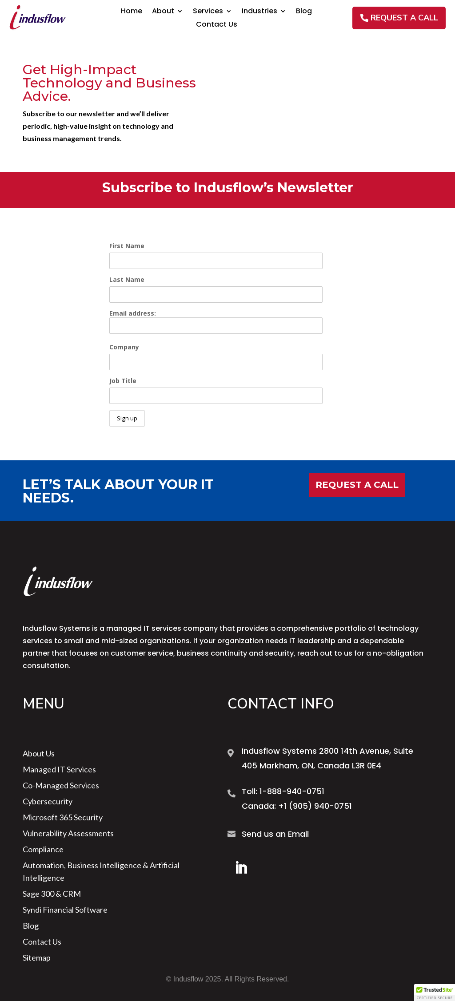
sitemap (37, 957)
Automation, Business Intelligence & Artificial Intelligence (101, 871)
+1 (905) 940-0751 (315, 805)
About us (39, 753)
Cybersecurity (47, 801)
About (163, 12)
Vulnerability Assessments (68, 833)
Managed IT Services (59, 769)
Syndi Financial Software (65, 909)
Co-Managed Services (61, 785)
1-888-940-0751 (291, 791)
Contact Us (216, 25)
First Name (126, 245)
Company (124, 347)
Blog (304, 12)
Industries (259, 12)
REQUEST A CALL (404, 17)
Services (208, 12)
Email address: (216, 321)
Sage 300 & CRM (52, 893)
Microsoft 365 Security (63, 817)
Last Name (126, 279)
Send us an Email (275, 833)
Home (131, 12)
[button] (434, 992)
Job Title (122, 380)
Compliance (43, 849)
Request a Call (357, 484)
